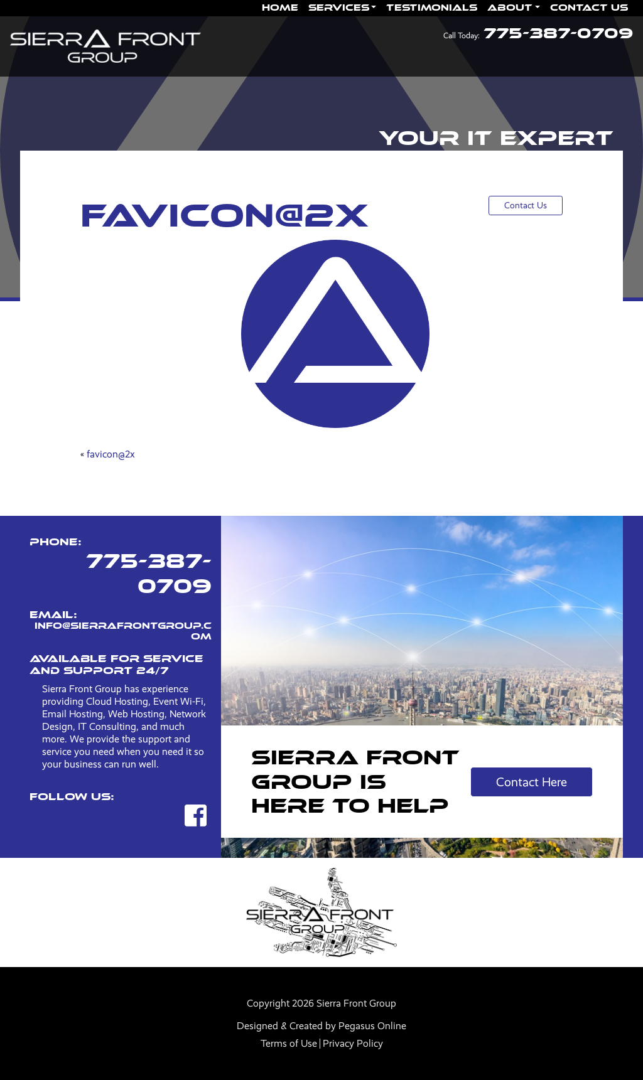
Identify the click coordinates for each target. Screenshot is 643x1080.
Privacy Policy (353, 1043)
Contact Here (531, 781)
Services (338, 8)
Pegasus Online (372, 1026)
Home (280, 8)
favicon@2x (111, 454)
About (509, 8)
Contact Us (589, 8)
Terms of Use (289, 1043)
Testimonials (431, 8)
